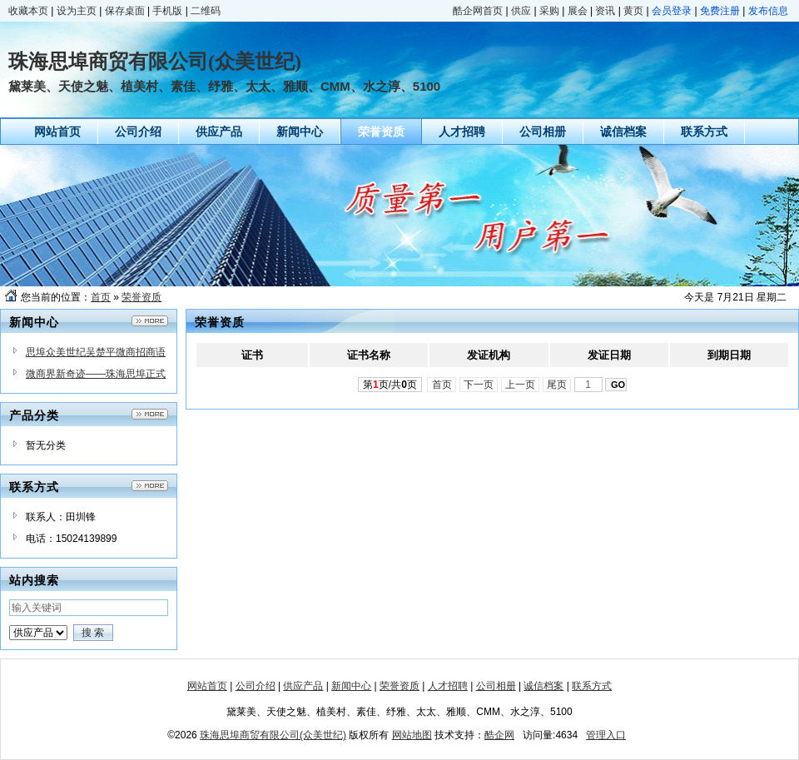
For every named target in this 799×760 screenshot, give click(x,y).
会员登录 (672, 11)
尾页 (557, 384)
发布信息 (768, 11)
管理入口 (606, 735)
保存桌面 (125, 11)
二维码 (206, 11)
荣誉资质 (141, 297)
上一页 (520, 384)
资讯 (605, 11)
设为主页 (77, 11)
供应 (521, 11)
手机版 (167, 11)
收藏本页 (28, 11)
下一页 (479, 384)
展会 (578, 11)
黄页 (633, 11)
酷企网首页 (478, 11)
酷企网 (499, 735)
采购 (549, 11)
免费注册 (720, 11)
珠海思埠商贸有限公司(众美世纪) (273, 735)
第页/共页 (390, 384)
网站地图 (412, 735)
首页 (101, 297)
